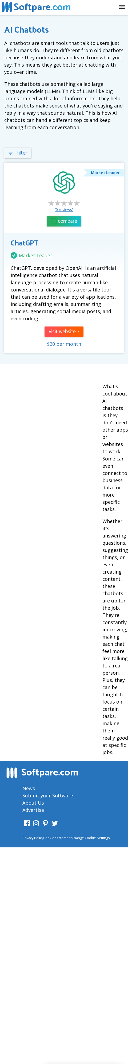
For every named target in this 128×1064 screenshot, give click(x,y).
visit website (64, 331)
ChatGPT (24, 243)
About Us (33, 803)
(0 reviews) (64, 209)
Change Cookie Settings (91, 837)
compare (64, 221)
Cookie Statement (57, 837)
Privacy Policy (32, 837)
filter (18, 153)
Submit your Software (47, 795)
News (28, 788)
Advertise (33, 810)
